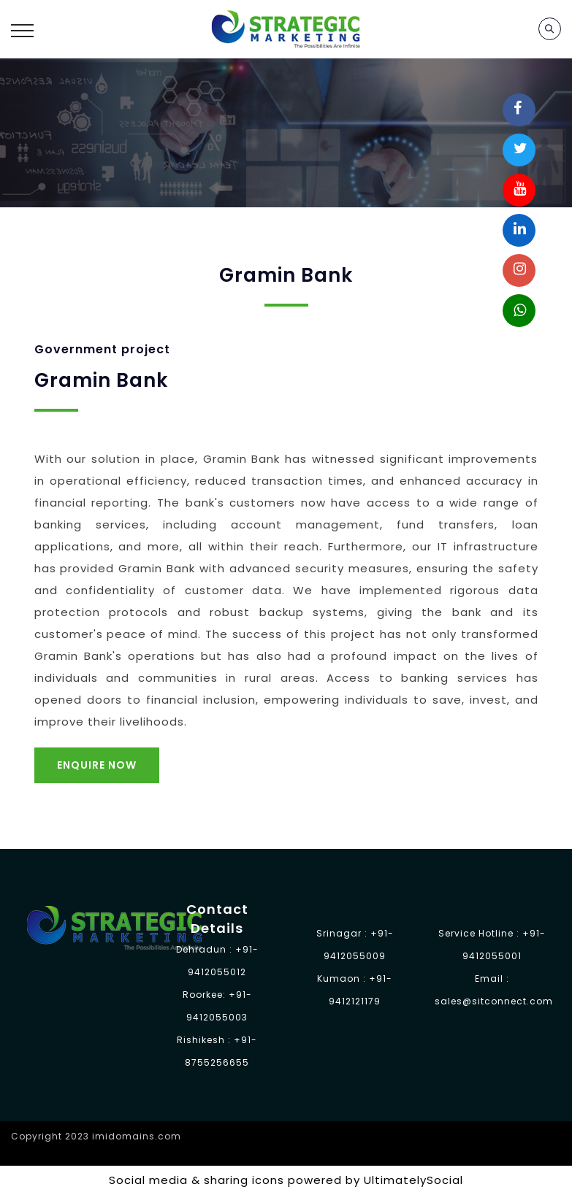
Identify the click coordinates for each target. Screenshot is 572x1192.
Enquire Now (97, 765)
